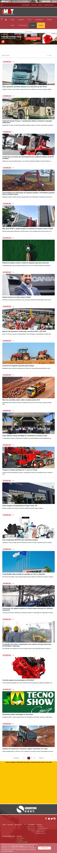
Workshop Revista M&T (41, 833)
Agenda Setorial (40, 826)
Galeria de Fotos (31, 826)
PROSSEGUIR (44, 848)
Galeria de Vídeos (31, 828)
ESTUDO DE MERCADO (9, 836)
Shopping (41, 25)
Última (41, 758)
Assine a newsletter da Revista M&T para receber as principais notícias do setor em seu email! (29, 762)
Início (4, 824)
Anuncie (33, 25)
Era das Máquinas (39, 19)
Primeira (16, 758)
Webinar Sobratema (40, 831)
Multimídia (49, 19)
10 (34, 758)
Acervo (29, 19)
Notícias (12, 19)
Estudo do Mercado (22, 25)
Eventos (12, 25)
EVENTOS (39, 824)
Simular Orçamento (21, 838)
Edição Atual (21, 19)
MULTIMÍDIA (31, 824)
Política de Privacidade (17, 846)
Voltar (49, 55)
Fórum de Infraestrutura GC (42, 828)
